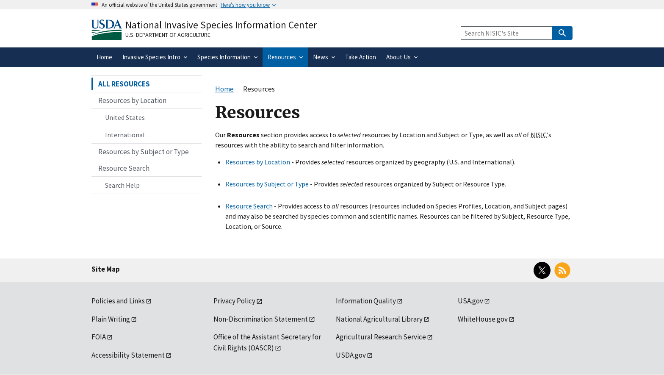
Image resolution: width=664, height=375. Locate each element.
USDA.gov (351, 355)
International (125, 135)
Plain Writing (110, 319)
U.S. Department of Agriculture (167, 35)
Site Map (105, 269)
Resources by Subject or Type (267, 184)
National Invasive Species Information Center (221, 25)
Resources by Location (257, 162)
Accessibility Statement (128, 355)
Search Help (122, 185)
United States (125, 117)
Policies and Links (118, 301)
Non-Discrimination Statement (260, 319)
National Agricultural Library (379, 319)
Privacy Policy (234, 301)
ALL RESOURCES (124, 84)
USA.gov (470, 301)
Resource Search (249, 206)
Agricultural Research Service (381, 337)
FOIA (98, 337)
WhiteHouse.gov (483, 319)
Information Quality (366, 301)
